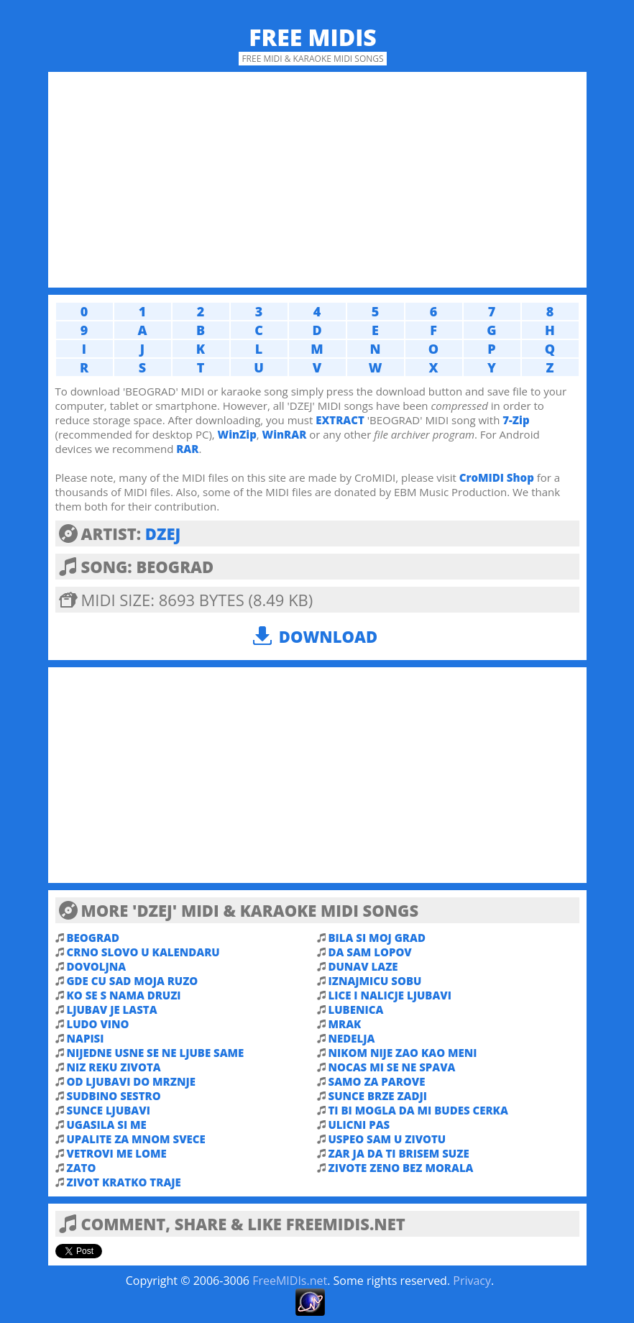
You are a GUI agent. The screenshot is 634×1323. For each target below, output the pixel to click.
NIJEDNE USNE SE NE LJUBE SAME (155, 1052)
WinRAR (284, 434)
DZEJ (162, 533)
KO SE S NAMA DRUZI (124, 995)
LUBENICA (356, 1009)
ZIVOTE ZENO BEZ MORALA (401, 1168)
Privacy (472, 1280)
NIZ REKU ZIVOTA (114, 1067)
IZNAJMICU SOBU (375, 981)
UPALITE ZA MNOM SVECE (136, 1139)
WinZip (237, 434)
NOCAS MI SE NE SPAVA (392, 1067)
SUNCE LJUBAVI (108, 1110)
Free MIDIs (313, 37)
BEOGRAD (93, 937)
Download (328, 636)
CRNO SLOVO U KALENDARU (143, 952)
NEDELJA (352, 1038)
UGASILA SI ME (107, 1124)
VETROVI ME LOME (117, 1153)
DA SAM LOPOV (370, 952)
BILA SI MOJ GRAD (377, 937)
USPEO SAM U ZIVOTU (387, 1139)
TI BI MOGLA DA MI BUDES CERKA (418, 1110)
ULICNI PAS (359, 1124)
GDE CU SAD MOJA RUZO (132, 981)
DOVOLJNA (97, 966)
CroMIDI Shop (496, 477)
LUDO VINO (98, 1024)
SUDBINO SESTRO (114, 1096)
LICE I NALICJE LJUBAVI (390, 995)
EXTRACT (340, 420)
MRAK (345, 1024)
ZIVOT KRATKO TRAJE (124, 1182)
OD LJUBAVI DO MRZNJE (131, 1081)
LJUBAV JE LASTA (112, 1009)
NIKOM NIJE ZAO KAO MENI (403, 1052)
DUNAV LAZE (363, 966)
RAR (187, 448)
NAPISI (85, 1038)
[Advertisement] (317, 179)
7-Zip (515, 420)
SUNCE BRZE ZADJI (378, 1096)
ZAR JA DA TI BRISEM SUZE (399, 1153)
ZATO (81, 1168)
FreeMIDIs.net (289, 1280)
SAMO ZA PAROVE (377, 1081)
